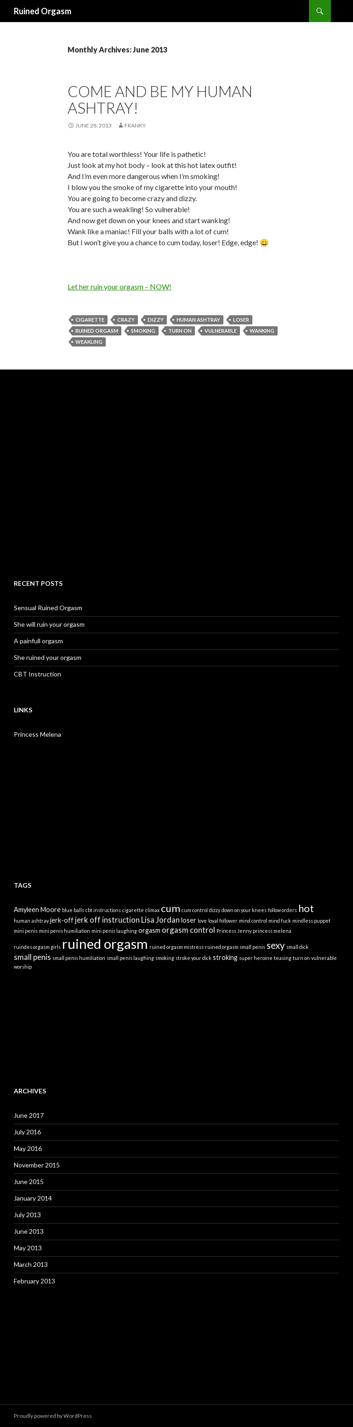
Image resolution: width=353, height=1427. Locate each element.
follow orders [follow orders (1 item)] (282, 910)
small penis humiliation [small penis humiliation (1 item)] (78, 958)
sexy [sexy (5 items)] (276, 945)
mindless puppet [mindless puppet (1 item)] (311, 921)
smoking (143, 331)
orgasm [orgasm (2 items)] (149, 930)
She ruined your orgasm (47, 657)
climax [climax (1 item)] (152, 910)
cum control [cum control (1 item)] (195, 910)
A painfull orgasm (38, 641)
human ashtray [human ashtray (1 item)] (31, 921)
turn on (180, 331)
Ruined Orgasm (42, 11)
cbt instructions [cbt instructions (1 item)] (103, 910)
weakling (88, 342)
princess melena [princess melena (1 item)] (272, 931)
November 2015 (37, 1165)
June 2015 (29, 1181)
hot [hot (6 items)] (306, 908)
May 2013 (28, 1248)
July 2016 (27, 1132)
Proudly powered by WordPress (53, 1415)
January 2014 (33, 1198)
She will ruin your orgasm (49, 624)
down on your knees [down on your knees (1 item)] (244, 910)
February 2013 (34, 1281)
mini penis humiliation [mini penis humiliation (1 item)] (64, 931)
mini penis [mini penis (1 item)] (26, 931)
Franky (135, 125)
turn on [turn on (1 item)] (301, 958)
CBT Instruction (37, 674)
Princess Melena (37, 734)
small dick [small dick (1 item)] (297, 947)
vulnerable (221, 331)
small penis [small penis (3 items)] (32, 957)
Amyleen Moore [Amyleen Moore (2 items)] (37, 909)
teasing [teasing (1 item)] (282, 958)
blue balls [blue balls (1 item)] (73, 910)
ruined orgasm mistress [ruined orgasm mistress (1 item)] (176, 947)
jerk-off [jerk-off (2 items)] (62, 920)
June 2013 (29, 1231)
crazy (126, 320)
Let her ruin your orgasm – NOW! (119, 286)
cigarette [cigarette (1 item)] (133, 910)
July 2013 (27, 1215)
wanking (262, 331)
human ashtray (198, 320)
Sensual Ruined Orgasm (48, 608)
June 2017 (29, 1115)
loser (241, 320)
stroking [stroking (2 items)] (225, 957)
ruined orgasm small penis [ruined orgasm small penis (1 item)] (235, 947)
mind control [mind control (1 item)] (253, 921)
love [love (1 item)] (202, 921)
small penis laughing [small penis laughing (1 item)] (130, 958)
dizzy (156, 320)
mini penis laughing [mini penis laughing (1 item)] (114, 931)
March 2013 (31, 1264)
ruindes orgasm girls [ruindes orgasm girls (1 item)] (37, 947)
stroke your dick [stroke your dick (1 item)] (193, 958)
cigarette (89, 320)
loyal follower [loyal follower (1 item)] (223, 921)
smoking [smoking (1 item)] (164, 958)
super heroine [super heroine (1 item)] (256, 958)
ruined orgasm (96, 331)
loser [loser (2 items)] (188, 920)
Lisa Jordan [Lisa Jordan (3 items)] (160, 919)
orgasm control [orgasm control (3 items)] (188, 930)
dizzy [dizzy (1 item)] (214, 910)
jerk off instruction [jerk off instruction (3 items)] (107, 919)
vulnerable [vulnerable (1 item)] (324, 958)
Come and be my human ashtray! (160, 99)
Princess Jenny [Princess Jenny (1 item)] (233, 931)
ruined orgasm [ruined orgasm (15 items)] (105, 944)
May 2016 (28, 1148)
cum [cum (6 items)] (170, 908)
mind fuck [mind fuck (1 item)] (279, 921)
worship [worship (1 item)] (23, 967)
